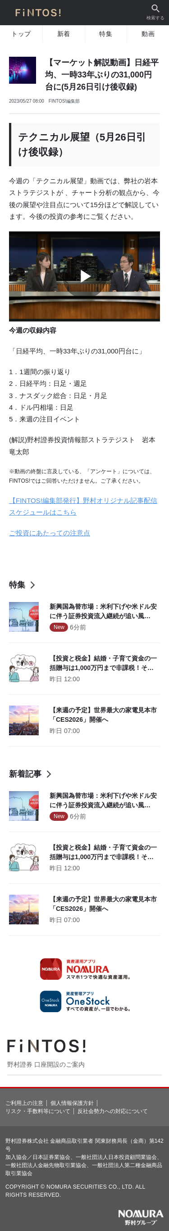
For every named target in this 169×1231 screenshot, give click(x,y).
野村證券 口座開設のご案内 (46, 1064)
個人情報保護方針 (72, 1103)
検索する (155, 12)
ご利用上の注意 (24, 1103)
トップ (21, 34)
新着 (63, 34)
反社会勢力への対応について (113, 1111)
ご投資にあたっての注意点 (49, 533)
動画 (148, 34)
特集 (105, 34)
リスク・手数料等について (37, 1111)
